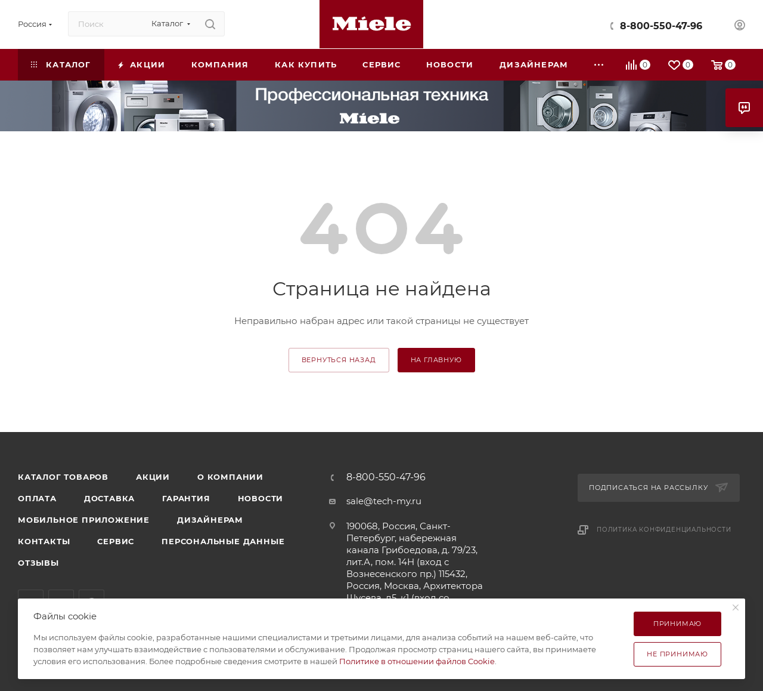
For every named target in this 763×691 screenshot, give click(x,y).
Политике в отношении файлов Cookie (417, 661)
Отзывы (38, 562)
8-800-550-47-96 (661, 26)
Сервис (115, 541)
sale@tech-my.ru (383, 501)
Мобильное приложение (84, 520)
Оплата (37, 498)
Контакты (44, 541)
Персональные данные (223, 541)
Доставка (109, 498)
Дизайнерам (210, 520)
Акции (153, 477)
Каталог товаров (63, 477)
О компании (230, 477)
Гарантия (186, 498)
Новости (261, 498)
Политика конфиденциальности (664, 529)
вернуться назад (339, 360)
